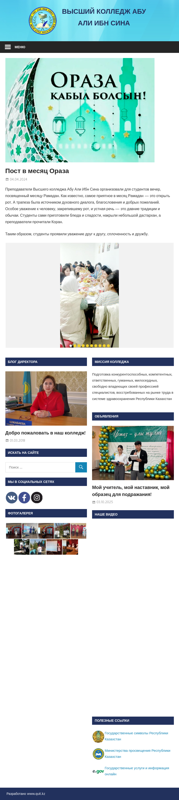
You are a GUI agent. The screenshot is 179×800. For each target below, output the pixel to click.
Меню (20, 47)
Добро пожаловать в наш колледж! (45, 433)
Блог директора (23, 362)
